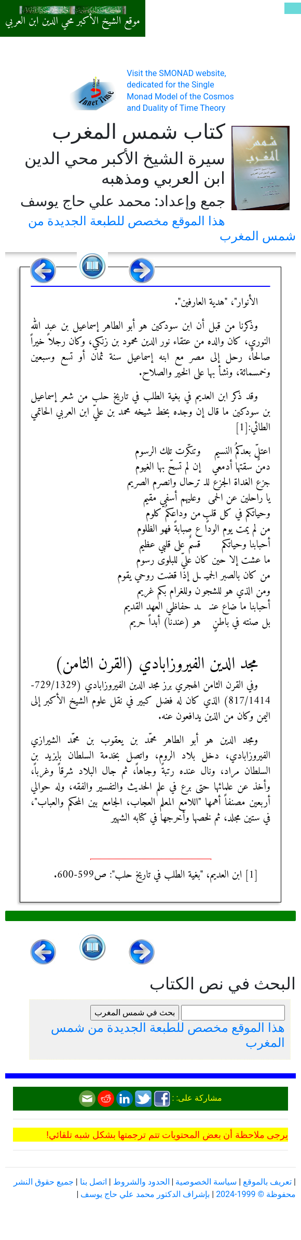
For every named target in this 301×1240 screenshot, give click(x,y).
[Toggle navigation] (292, 8)
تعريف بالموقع (267, 1182)
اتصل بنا (93, 1182)
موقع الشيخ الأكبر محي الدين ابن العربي (72, 21)
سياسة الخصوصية (206, 1182)
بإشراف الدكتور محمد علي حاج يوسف (145, 1194)
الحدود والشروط (141, 1182)
